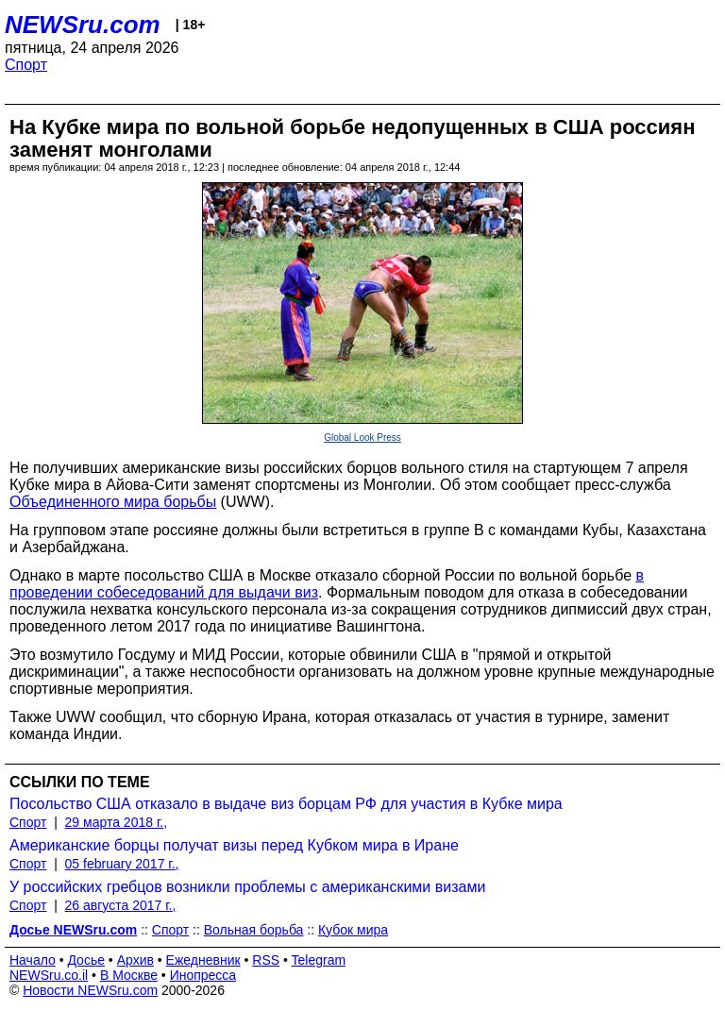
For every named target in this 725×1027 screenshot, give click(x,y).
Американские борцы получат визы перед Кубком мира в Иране (234, 845)
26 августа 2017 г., (121, 905)
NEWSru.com (82, 24)
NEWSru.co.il (48, 975)
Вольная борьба (254, 929)
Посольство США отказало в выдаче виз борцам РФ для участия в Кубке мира (286, 804)
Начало (32, 960)
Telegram (319, 960)
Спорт (26, 65)
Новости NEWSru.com (90, 990)
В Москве (129, 975)
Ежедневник (203, 960)
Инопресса (203, 975)
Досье (86, 960)
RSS (265, 960)
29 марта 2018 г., (116, 822)
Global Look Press (362, 437)
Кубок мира (353, 929)
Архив (135, 960)
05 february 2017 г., (122, 863)
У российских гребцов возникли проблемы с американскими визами (247, 887)
